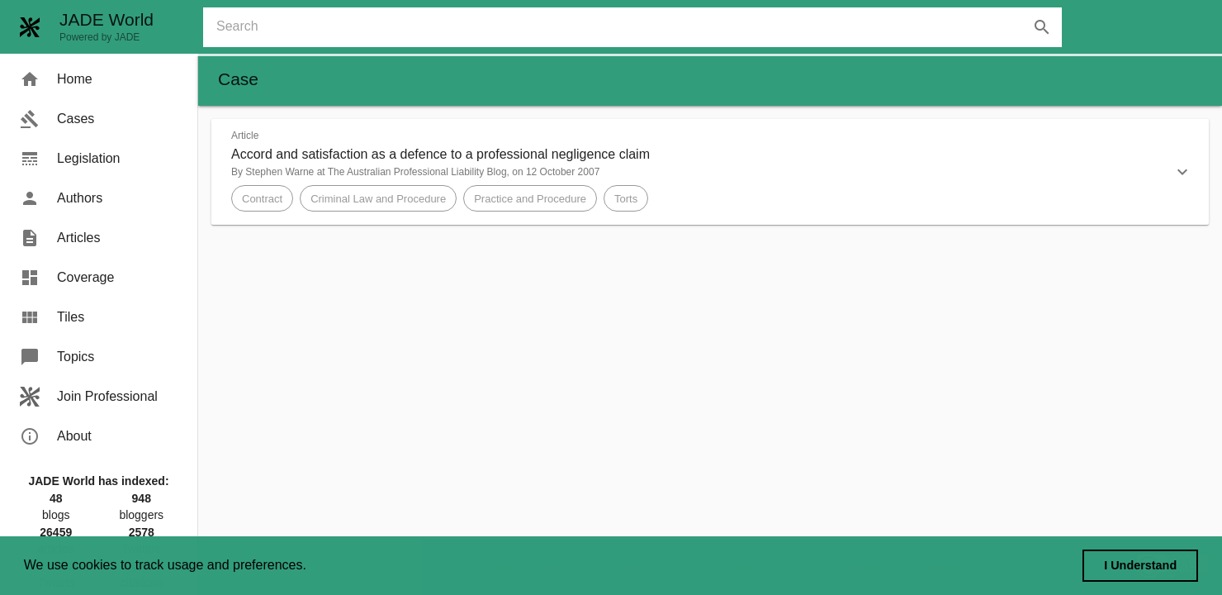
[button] (710, 172)
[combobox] (639, 27)
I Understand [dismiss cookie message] (1140, 565)
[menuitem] (98, 79)
